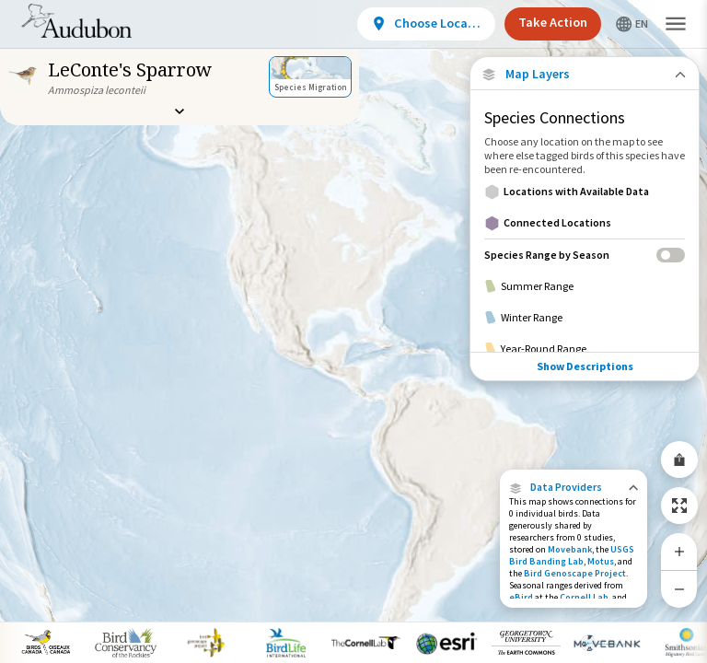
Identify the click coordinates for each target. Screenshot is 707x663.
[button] (573, 487)
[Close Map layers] (584, 74)
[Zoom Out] (679, 589)
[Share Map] (679, 459)
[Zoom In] (679, 551)
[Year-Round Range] (584, 349)
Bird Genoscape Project (575, 573)
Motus (600, 561)
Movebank (570, 549)
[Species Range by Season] (584, 254)
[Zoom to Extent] (679, 505)
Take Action (552, 22)
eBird (521, 597)
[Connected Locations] (584, 222)
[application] (353, 331)
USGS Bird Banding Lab (571, 555)
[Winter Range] (584, 317)
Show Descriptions (585, 366)
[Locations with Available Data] (584, 191)
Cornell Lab (584, 597)
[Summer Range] (584, 286)
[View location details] (426, 24)
